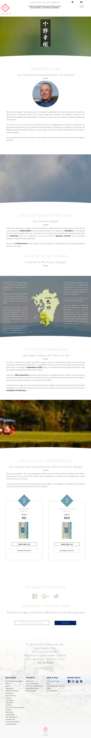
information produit (24, 550)
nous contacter (31, 691)
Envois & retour (52, 691)
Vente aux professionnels (34, 686)
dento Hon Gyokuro (12, 691)
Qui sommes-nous (32, 684)
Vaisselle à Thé (10, 719)
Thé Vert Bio (9, 700)
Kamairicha (9, 693)
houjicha (9, 710)
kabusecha (9, 688)
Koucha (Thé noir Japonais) (15, 707)
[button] (81, 7)
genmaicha (9, 712)
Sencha (8, 686)
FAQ (48, 684)
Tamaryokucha (11, 695)
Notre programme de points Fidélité (56, 687)
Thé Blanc (9, 705)
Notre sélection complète (14, 681)
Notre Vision (30, 681)
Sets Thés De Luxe (11, 717)
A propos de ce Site (53, 681)
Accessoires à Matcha (13, 722)
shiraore (8, 698)
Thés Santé (9, 703)
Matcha (8, 684)
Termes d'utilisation (32, 688)
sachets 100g (10, 715)
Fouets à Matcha (11, 724)
